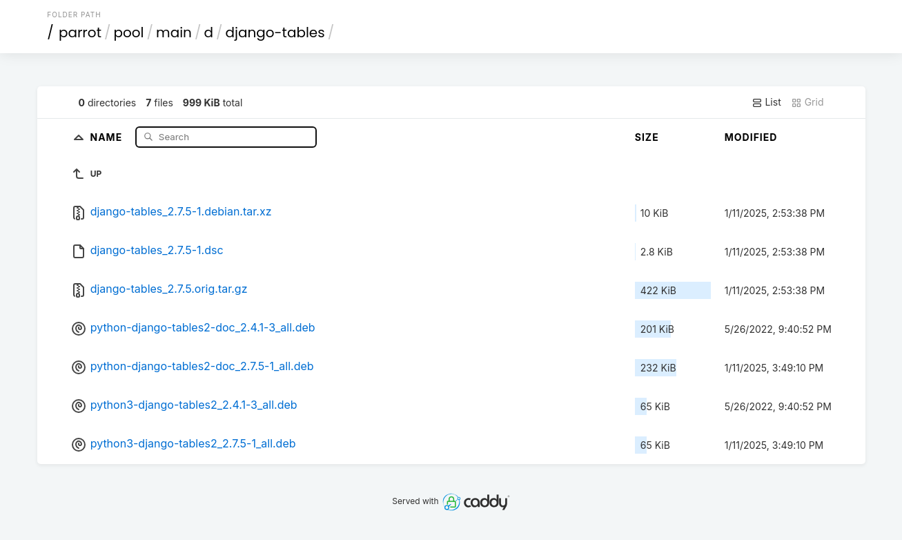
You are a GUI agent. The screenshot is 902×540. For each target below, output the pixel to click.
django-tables (274, 32)
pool (128, 32)
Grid (807, 102)
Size (647, 137)
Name (108, 136)
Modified (751, 137)
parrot (80, 32)
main (174, 32)
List (766, 102)
